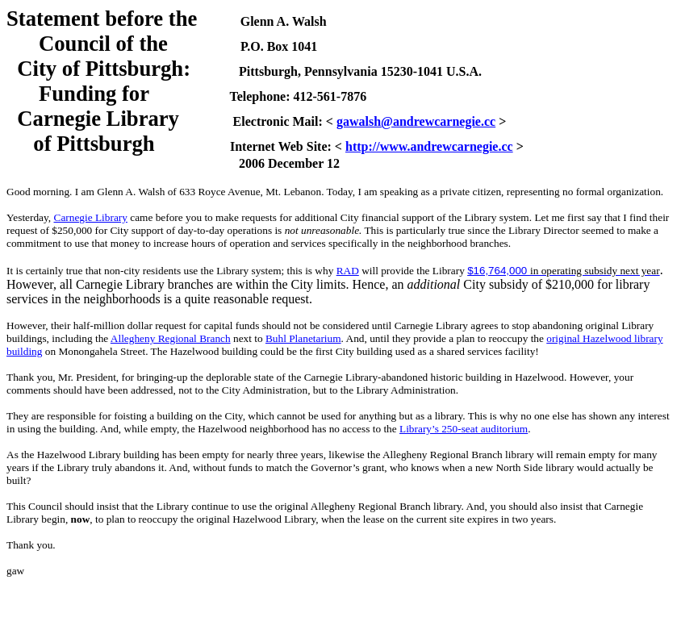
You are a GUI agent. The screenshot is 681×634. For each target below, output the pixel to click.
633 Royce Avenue (219, 192)
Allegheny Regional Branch (171, 338)
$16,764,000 (498, 271)
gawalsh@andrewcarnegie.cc (415, 121)
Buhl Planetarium (303, 338)
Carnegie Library (90, 217)
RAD (347, 271)
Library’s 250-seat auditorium (463, 429)
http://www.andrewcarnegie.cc (429, 146)
